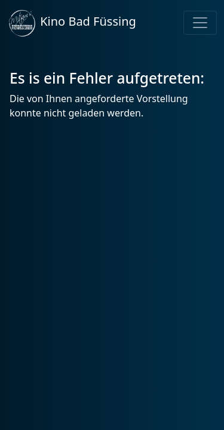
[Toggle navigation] (200, 23)
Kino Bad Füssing (71, 23)
